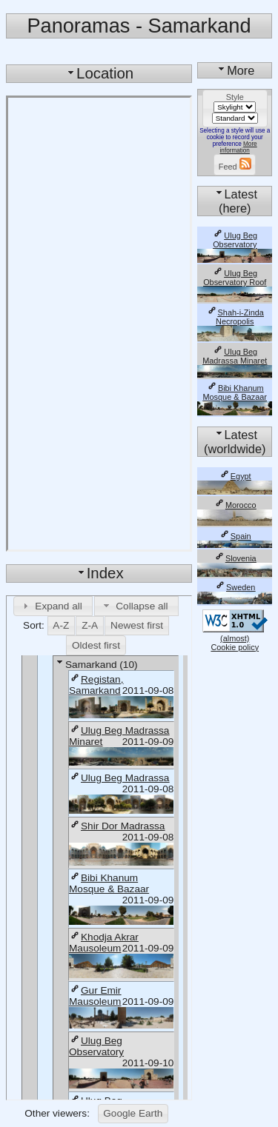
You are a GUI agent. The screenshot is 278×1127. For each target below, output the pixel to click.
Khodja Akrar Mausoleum (104, 943)
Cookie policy (235, 647)
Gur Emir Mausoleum (95, 996)
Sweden (234, 587)
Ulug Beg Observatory (96, 1046)
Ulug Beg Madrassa (119, 777)
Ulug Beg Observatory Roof (234, 278)
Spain (235, 536)
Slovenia (235, 558)
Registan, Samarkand (96, 685)
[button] (53, 605)
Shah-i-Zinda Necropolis (235, 317)
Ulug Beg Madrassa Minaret (234, 356)
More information (238, 147)
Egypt (235, 476)
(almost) (235, 634)
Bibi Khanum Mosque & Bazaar (109, 883)
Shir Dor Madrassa (117, 826)
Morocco (235, 505)
